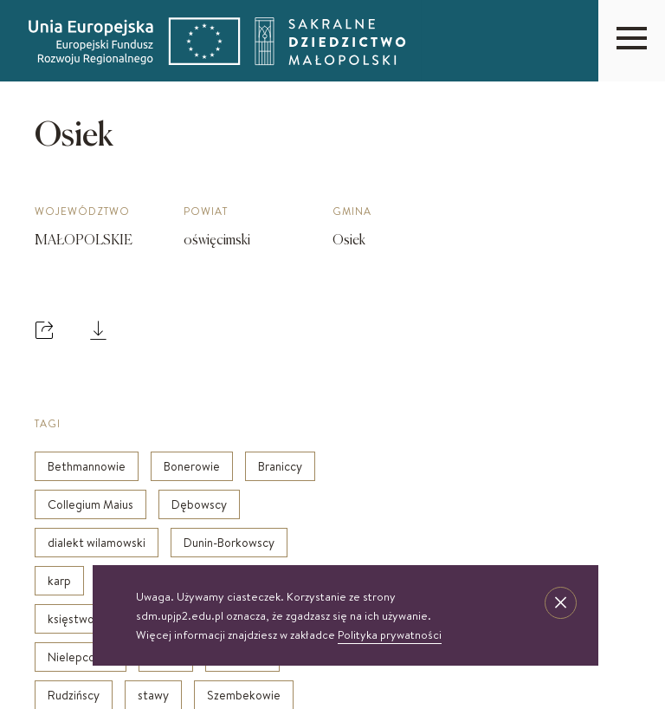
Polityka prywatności (390, 634)
